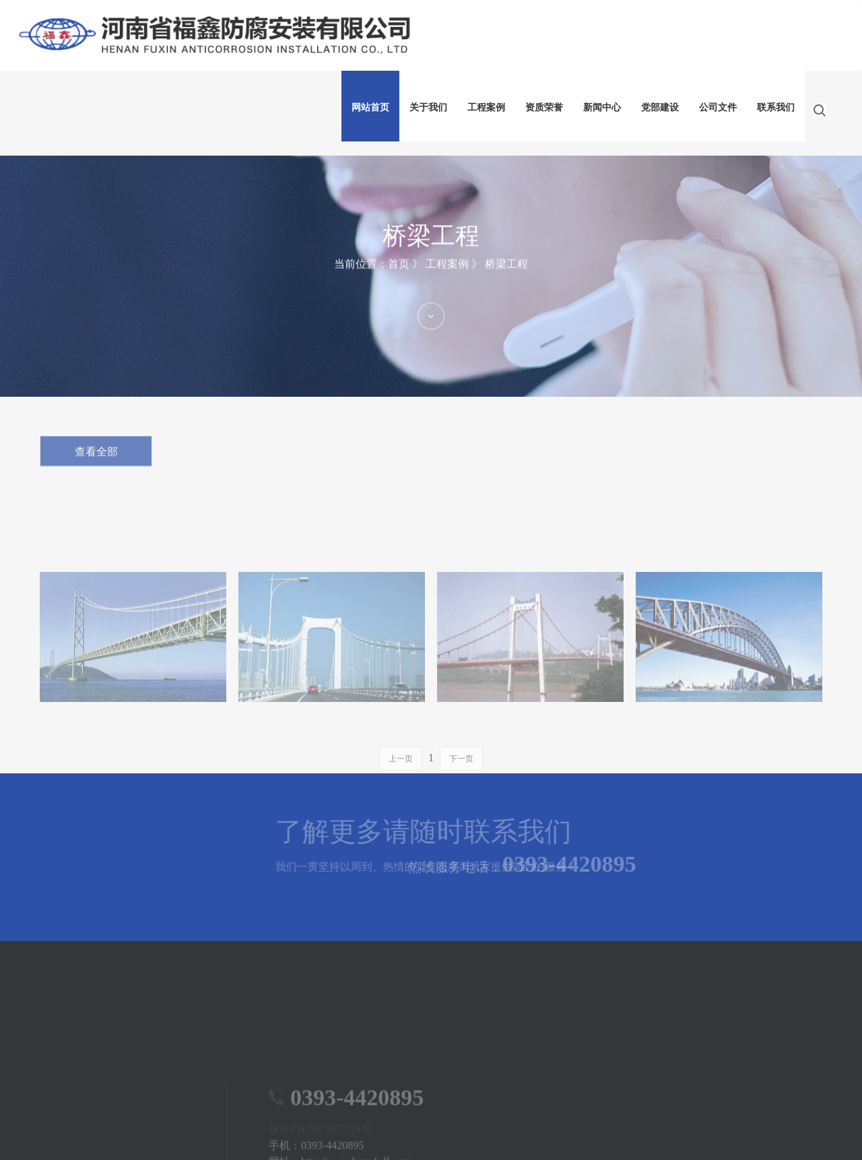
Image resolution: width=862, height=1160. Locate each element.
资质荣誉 (544, 107)
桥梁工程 (506, 286)
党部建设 (660, 107)
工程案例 (486, 107)
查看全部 (96, 459)
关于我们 (428, 107)
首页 (398, 286)
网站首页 (370, 107)
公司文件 (718, 107)
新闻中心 (602, 107)
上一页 (401, 776)
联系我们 (776, 107)
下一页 (461, 776)
